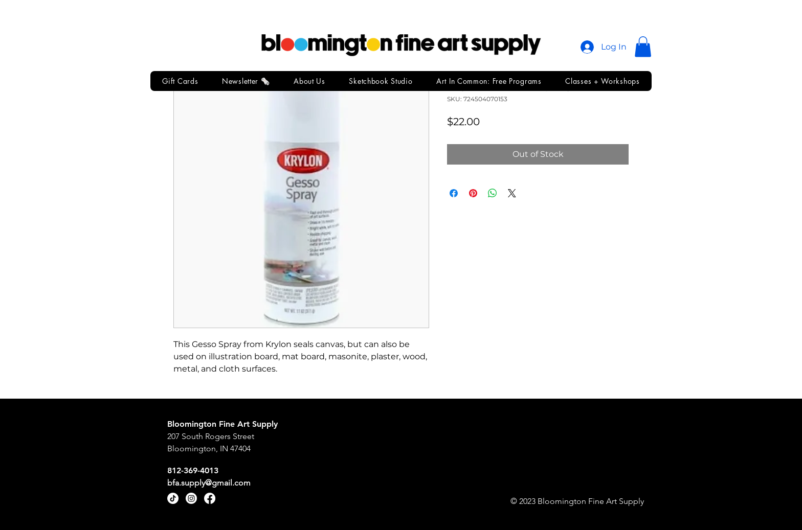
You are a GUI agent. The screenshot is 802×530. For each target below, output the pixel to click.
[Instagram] (191, 498)
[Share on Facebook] (454, 193)
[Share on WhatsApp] (492, 193)
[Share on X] (512, 193)
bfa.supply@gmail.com (209, 483)
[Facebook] (209, 498)
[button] (643, 46)
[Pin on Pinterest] (473, 193)
